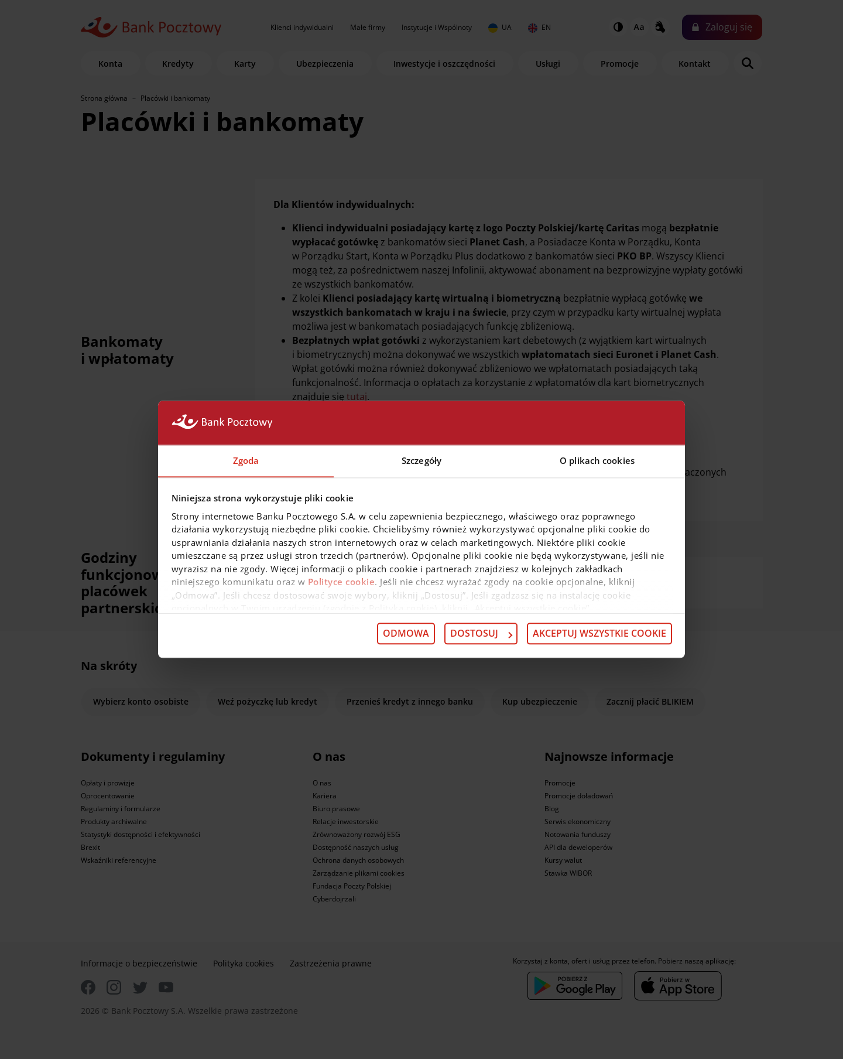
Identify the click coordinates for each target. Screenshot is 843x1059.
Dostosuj (481, 633)
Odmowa (406, 633)
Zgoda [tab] (246, 460)
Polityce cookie (341, 582)
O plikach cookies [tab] (597, 460)
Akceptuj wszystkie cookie (599, 633)
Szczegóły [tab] (421, 460)
